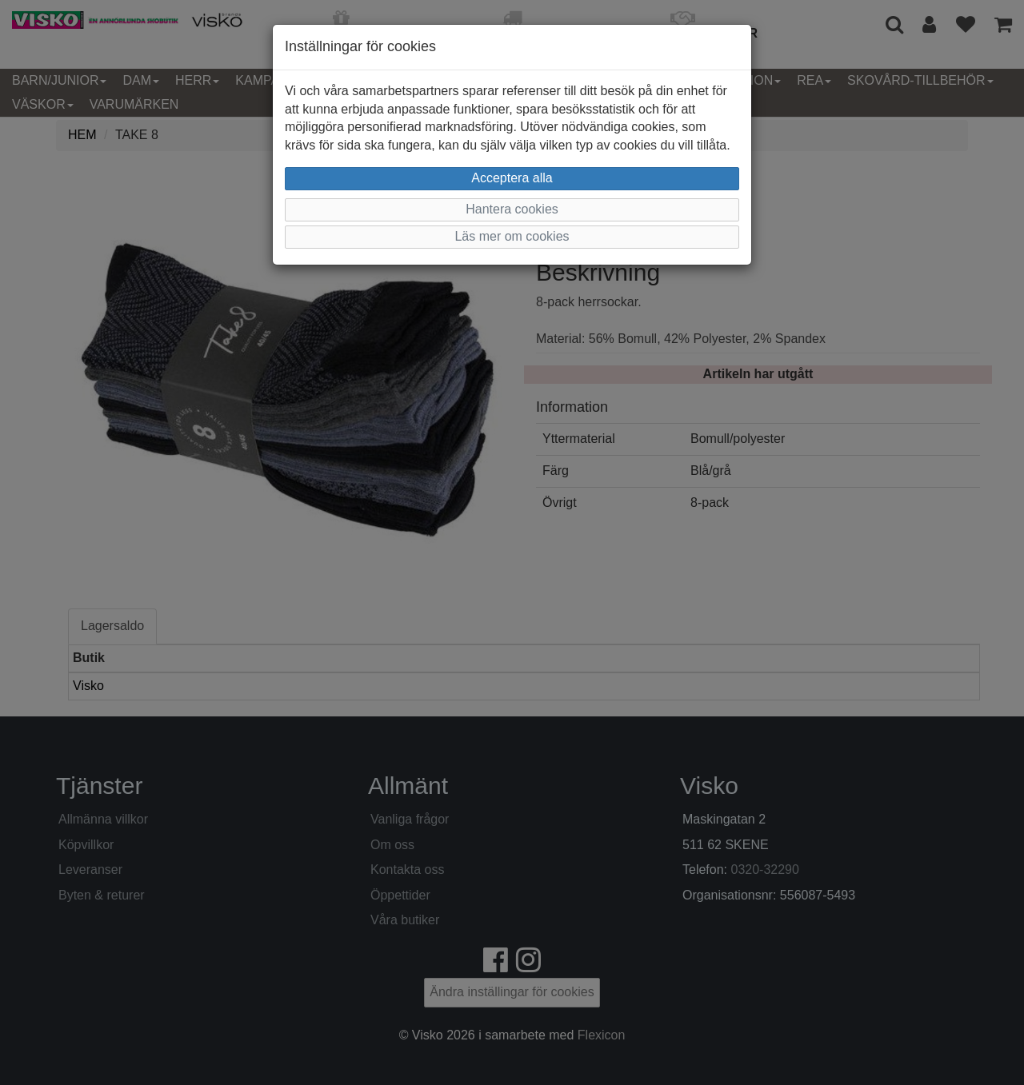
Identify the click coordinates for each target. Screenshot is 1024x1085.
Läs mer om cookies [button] (511, 236)
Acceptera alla (511, 178)
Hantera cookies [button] (512, 209)
